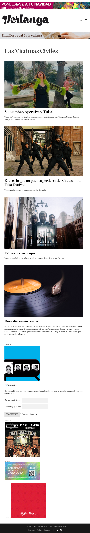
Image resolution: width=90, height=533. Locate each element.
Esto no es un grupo (19, 253)
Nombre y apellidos (12, 407)
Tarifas (39, 530)
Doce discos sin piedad (21, 321)
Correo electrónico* (13, 400)
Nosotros (31, 530)
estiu (64, 526)
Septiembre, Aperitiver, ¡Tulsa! (28, 112)
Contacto (47, 530)
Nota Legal (49, 526)
